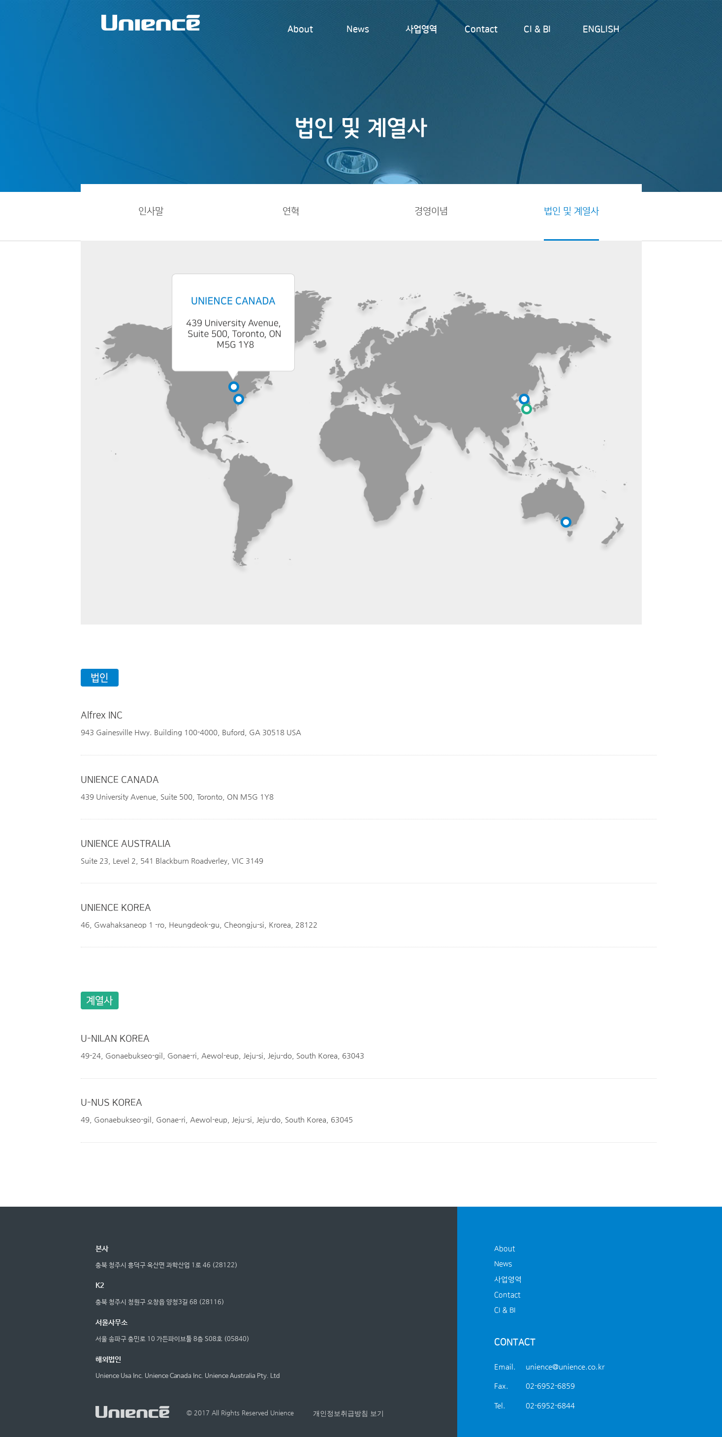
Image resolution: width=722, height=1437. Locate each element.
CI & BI (537, 29)
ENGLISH (601, 29)
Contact (481, 29)
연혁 (291, 211)
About (300, 29)
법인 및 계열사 (571, 211)
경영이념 (431, 211)
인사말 (150, 211)
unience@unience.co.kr (565, 1366)
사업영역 (421, 29)
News (357, 29)
